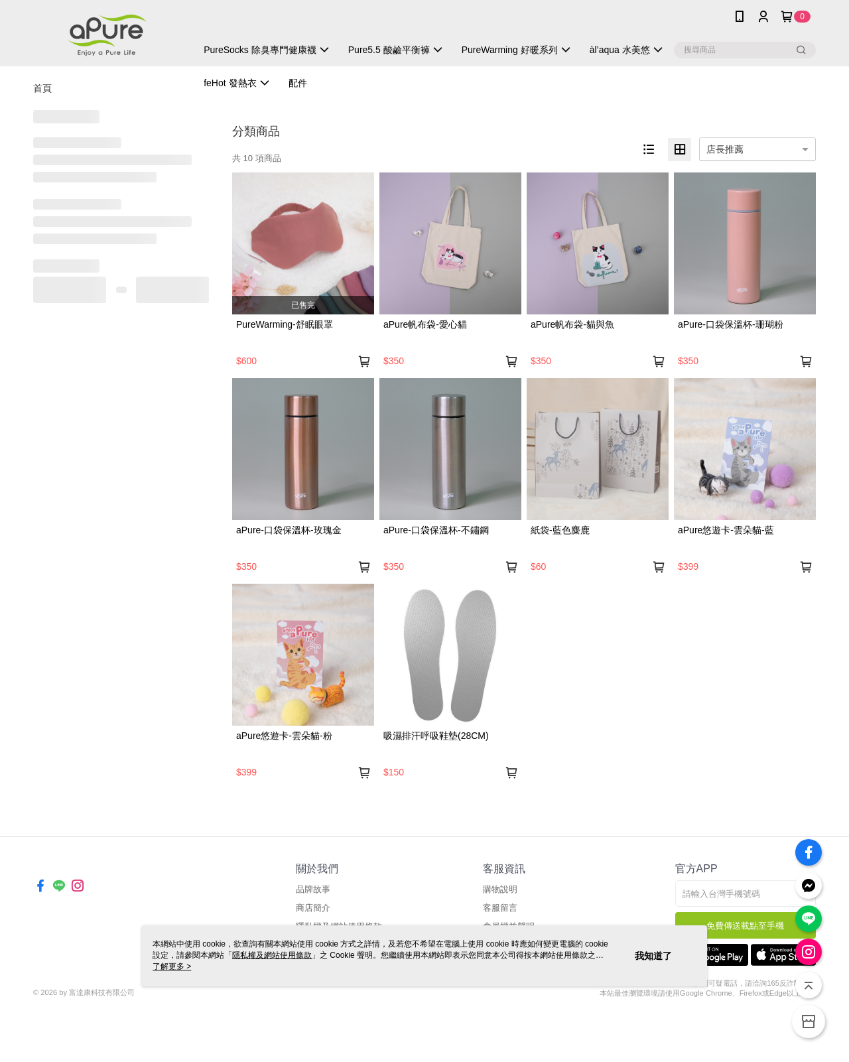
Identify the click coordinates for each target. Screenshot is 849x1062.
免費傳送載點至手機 (745, 926)
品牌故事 (313, 889)
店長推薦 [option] (725, 149)
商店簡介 (313, 908)
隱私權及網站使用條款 (272, 955)
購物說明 (500, 889)
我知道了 (653, 956)
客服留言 (500, 908)
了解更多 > (172, 966)
